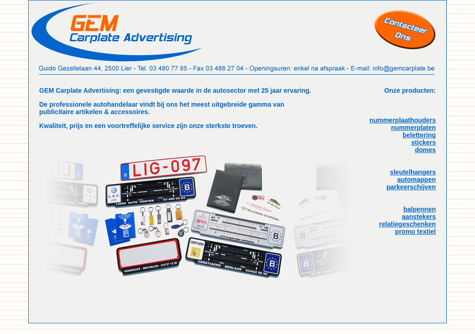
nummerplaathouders (402, 120)
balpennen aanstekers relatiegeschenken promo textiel (407, 220)
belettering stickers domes (419, 142)
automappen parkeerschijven (411, 183)
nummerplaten (413, 127)
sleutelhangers (413, 172)
